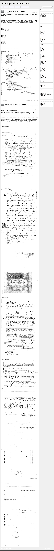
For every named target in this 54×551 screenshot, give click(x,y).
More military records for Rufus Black (14, 11)
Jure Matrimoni (17, 7)
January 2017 (43, 47)
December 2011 (43, 70)
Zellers (42, 41)
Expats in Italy (43, 85)
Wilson (42, 40)
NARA (32, 545)
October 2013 (43, 56)
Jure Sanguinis (11, 7)
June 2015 (42, 50)
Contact (27, 7)
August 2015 (43, 48)
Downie (42, 32)
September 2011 (43, 74)
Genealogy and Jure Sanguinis (15, 3)
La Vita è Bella (43, 86)
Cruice (42, 28)
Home (2, 7)
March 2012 (43, 67)
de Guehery (43, 31)
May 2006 (42, 81)
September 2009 (43, 77)
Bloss (23, 545)
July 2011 (42, 76)
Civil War (33, 100)
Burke (42, 27)
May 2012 (42, 64)
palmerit (6, 100)
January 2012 (43, 69)
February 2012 (43, 68)
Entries (43, 103)
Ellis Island (42, 92)
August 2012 (43, 62)
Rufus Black (36, 100)
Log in (42, 102)
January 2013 (43, 57)
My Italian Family (43, 95)
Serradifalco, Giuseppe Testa (45, 22)
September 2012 (43, 61)
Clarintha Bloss (29, 545)
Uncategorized (7, 12)
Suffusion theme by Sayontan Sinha (48, 548)
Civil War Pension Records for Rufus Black (16, 104)
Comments (43, 104)
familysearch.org (43, 93)
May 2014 (42, 54)
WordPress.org (43, 105)
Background (23, 7)
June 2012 (42, 63)
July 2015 (42, 49)
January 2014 (43, 55)
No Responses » (35, 12)
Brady (42, 26)
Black (31, 100)
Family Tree (6, 7)
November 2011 (43, 71)
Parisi (42, 38)
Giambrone (42, 33)
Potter (34, 545)
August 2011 (43, 75)
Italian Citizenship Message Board (46, 94)
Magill (42, 34)
